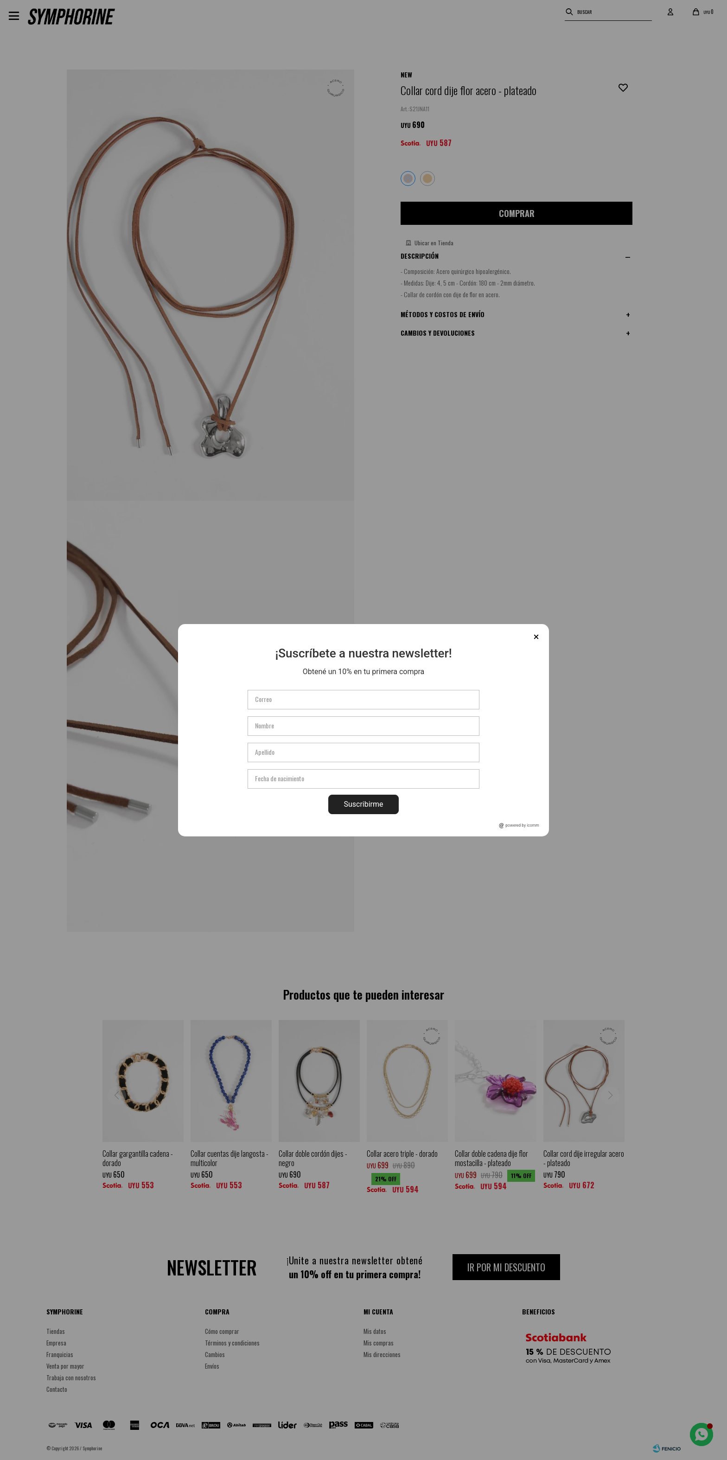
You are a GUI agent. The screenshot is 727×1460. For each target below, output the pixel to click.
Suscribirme (363, 804)
